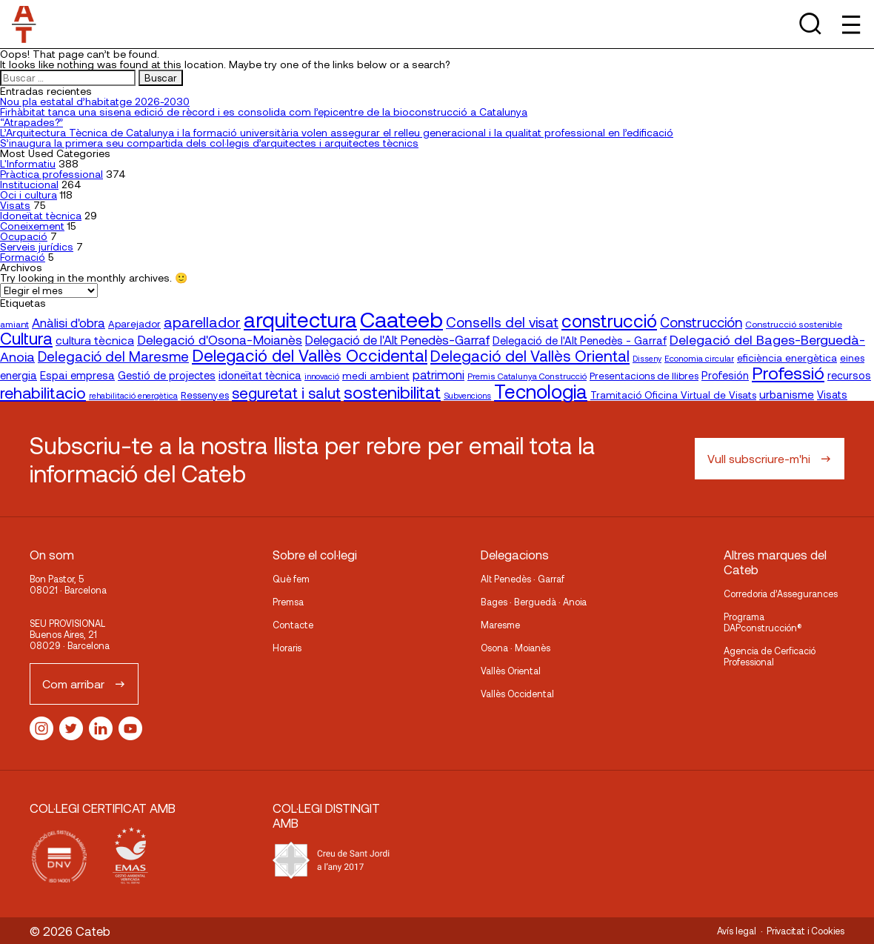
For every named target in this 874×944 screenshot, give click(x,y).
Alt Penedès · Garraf (522, 579)
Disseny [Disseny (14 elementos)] (647, 358)
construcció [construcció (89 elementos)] (609, 320)
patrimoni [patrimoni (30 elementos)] (438, 375)
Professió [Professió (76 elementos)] (788, 372)
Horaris (287, 647)
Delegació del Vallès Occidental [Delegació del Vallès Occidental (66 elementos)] (309, 355)
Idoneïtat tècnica (40, 215)
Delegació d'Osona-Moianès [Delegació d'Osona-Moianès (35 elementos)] (219, 339)
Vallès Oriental (511, 670)
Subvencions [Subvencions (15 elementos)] (467, 395)
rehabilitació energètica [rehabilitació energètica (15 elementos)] (133, 395)
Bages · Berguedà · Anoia (534, 601)
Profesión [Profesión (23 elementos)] (725, 375)
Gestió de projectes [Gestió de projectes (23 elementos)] (167, 375)
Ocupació (23, 236)
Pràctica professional (51, 173)
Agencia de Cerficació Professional (769, 656)
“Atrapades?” (31, 122)
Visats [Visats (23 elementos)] (832, 394)
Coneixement (32, 225)
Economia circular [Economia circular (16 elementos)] (699, 358)
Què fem (291, 579)
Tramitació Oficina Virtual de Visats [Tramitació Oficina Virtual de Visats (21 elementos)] (673, 394)
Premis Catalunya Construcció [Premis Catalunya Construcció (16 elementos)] (527, 375)
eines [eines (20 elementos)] (852, 358)
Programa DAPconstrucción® (763, 622)
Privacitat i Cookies (805, 930)
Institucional (29, 184)
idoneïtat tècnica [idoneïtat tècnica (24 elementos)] (259, 375)
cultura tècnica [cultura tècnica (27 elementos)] (95, 340)
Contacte (293, 624)
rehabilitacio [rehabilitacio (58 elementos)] (43, 392)
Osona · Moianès (515, 647)
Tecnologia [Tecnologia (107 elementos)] (540, 390)
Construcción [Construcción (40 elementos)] (701, 322)
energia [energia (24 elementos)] (18, 375)
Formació (22, 256)
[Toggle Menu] (850, 24)
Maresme (500, 624)
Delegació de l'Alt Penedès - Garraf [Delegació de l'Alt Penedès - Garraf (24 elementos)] (580, 340)
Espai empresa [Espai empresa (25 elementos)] (77, 375)
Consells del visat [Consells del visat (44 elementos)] (502, 321)
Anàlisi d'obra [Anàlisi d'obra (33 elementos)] (68, 322)
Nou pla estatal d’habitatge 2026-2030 (95, 101)
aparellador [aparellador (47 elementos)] (202, 321)
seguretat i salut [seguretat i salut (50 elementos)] (286, 393)
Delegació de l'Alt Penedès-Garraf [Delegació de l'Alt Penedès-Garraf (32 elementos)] (397, 339)
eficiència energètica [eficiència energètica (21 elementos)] (787, 357)
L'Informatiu (28, 163)
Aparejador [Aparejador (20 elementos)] (134, 324)
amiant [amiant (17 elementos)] (14, 324)
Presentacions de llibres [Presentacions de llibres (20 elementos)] (644, 376)
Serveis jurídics (36, 246)
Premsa (288, 601)
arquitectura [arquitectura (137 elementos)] (300, 319)
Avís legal (736, 930)
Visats (15, 205)
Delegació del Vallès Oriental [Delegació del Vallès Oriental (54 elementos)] (530, 355)
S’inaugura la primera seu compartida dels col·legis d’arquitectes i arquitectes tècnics (209, 142)
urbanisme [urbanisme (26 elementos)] (786, 394)
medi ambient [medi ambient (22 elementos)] (376, 375)
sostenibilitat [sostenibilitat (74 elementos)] (392, 392)
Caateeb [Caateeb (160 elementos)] (401, 319)
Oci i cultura (28, 194)
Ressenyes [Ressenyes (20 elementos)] (205, 395)
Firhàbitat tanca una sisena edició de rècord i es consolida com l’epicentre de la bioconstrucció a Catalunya (263, 111)
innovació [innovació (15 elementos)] (321, 376)
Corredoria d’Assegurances (781, 593)
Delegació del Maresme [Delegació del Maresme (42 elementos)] (113, 356)
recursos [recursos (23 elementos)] (849, 375)
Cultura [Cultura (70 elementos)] (26, 338)
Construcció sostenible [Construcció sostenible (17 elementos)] (793, 324)
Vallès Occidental (517, 693)
